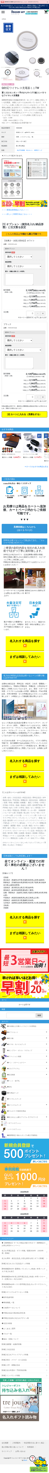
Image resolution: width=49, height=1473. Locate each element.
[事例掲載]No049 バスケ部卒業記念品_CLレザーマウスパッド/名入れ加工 (24, 1285)
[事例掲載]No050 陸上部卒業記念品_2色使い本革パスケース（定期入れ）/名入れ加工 (23, 1278)
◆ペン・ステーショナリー (16, 1063)
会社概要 (5, 1443)
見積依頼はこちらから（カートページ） (25, 528)
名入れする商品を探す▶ (25, 643)
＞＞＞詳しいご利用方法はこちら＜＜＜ (17, 214)
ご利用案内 (16, 1443)
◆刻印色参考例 (8, 1297)
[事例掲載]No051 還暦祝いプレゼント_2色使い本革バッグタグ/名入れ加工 (23, 1270)
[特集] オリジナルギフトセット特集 (15, 1292)
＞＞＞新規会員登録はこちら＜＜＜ (15, 210)
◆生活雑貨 (11, 1075)
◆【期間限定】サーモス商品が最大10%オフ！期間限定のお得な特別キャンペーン (23, 1244)
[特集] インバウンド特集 (11, 1375)
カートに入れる (18, 414)
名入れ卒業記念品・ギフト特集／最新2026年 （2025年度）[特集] (23, 1252)
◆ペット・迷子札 (13, 1081)
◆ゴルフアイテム (13, 1069)
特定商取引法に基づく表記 (34, 1443)
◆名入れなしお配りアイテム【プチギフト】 (22, 1117)
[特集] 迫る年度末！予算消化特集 (14, 1370)
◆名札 (9, 1087)
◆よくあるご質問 (8, 1329)
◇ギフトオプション (14, 1123)
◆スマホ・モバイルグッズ (16, 1044)
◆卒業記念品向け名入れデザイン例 (15, 1318)
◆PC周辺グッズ (12, 1093)
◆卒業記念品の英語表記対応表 (13, 1313)
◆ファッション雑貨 (14, 1056)
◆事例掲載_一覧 (8, 1302)
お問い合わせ (20, 1451)
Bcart (25, 1460)
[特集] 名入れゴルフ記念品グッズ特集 (16, 1264)
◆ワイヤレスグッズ (14, 1099)
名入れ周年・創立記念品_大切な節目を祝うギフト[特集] (23, 1258)
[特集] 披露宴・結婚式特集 (12, 1344)
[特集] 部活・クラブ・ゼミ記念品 (14, 1360)
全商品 (4, 19)
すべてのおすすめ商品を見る (37, 467)
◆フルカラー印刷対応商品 (16, 1111)
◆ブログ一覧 (7, 1334)
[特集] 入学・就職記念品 (11, 1365)
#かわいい (29, 150)
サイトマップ (7, 1451)
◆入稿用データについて (11, 1308)
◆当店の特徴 (7, 1323)
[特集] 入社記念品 (8, 1349)
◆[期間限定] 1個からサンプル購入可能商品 (22, 1135)
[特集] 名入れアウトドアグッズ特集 (15, 1355)
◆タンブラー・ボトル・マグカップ (19, 1050)
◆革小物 (10, 1038)
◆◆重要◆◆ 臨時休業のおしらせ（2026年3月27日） (22, 2)
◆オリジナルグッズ (14, 1105)
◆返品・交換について (10, 1339)
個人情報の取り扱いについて (13, 1447)
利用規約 (30, 1447)
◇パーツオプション (14, 1129)
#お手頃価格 (21, 150)
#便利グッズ (38, 150)
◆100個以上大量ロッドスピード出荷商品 (21, 1026)
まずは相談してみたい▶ (24, 659)
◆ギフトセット (12, 1032)
